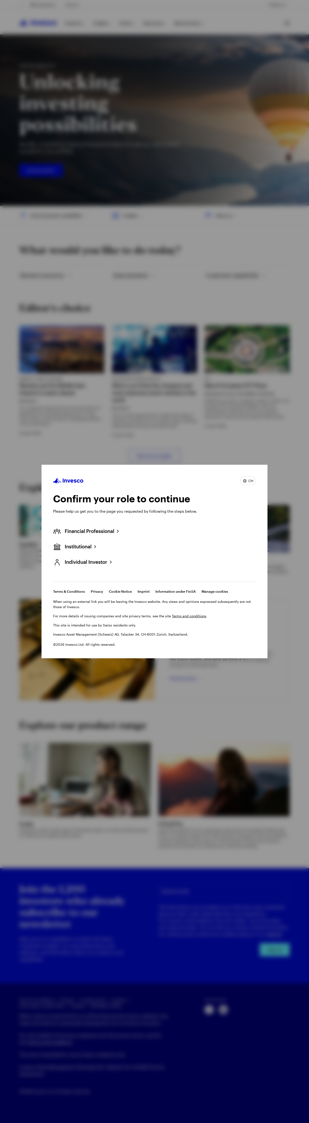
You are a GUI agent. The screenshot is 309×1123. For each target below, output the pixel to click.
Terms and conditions (189, 616)
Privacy (97, 591)
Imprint (144, 591)
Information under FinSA (175, 591)
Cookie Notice (120, 591)
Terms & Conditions (69, 591)
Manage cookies (215, 591)
